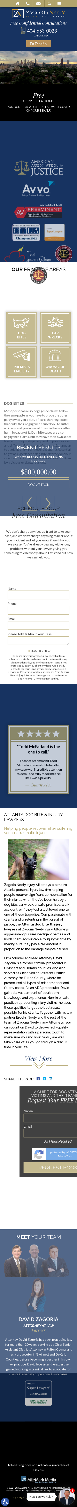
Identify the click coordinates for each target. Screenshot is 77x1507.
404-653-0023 (42, 32)
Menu (59, 3)
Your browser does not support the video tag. (38, 67)
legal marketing (33, 1490)
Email (38, 3)
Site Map (18, 1498)
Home (18, 3)
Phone (12, 641)
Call (28, 3)
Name (12, 626)
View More (38, 1058)
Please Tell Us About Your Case (30, 672)
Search (49, 3)
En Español (38, 43)
